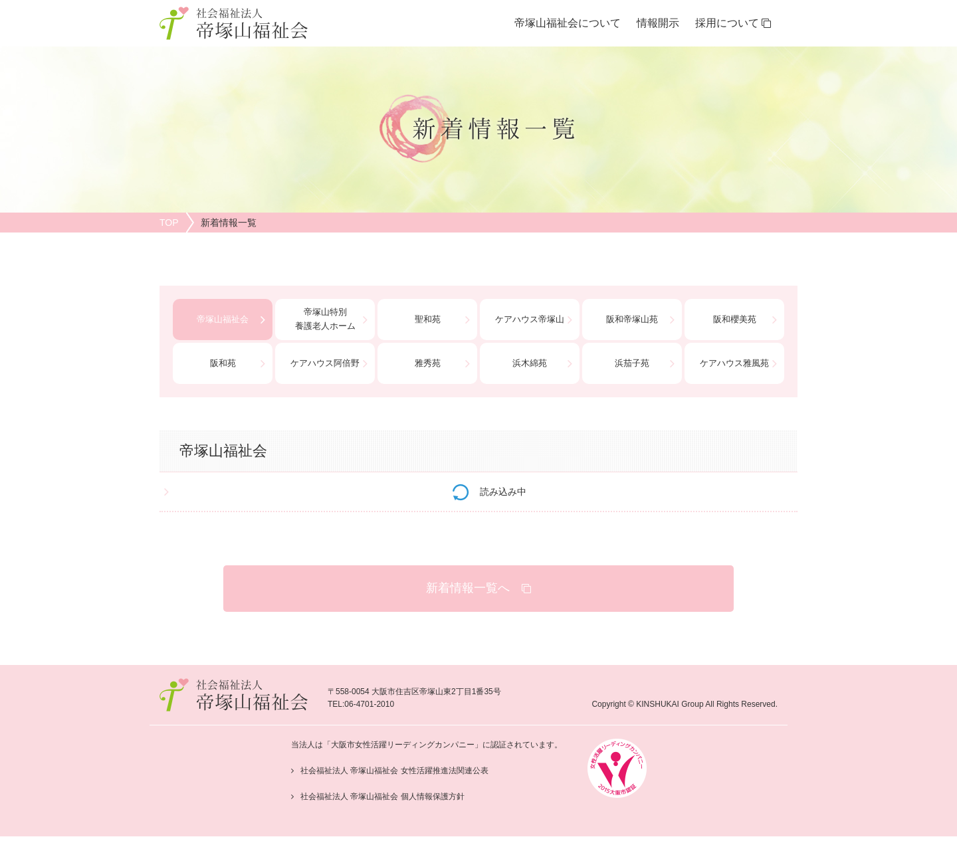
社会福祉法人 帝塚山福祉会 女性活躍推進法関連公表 (394, 770)
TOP (169, 222)
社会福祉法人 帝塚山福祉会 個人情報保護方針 (382, 796)
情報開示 (658, 23)
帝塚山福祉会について (567, 23)
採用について (733, 23)
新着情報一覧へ (478, 588)
